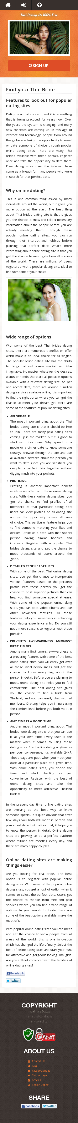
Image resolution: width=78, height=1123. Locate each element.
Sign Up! (39, 65)
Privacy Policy (39, 1021)
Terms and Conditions (39, 1016)
